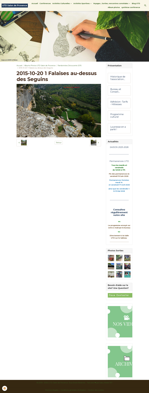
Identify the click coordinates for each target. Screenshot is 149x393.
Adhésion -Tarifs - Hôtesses (119, 103)
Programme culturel (117, 115)
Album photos (114, 7)
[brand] (15, 6)
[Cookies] (4, 388)
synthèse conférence (130, 7)
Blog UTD (136, 3)
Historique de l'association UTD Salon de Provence (117, 78)
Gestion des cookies (96, 390)
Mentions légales (51, 390)
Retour (58, 143)
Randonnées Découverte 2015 (69, 66)
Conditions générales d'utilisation (73, 390)
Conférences (45, 3)
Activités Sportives (81, 3)
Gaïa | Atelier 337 (105, 383)
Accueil (35, 3)
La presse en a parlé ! (118, 128)
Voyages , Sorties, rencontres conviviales (111, 3)
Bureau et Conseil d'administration (118, 90)
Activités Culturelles (61, 3)
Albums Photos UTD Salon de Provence (40, 66)
